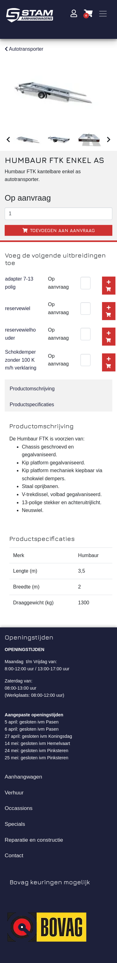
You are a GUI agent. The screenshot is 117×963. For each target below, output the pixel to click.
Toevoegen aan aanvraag (58, 228)
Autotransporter (24, 49)
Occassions (18, 807)
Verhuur (14, 791)
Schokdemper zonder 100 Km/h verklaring (20, 358)
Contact (14, 854)
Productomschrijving (32, 387)
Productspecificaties (32, 403)
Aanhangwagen (23, 775)
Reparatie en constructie (34, 838)
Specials (15, 823)
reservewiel (17, 307)
